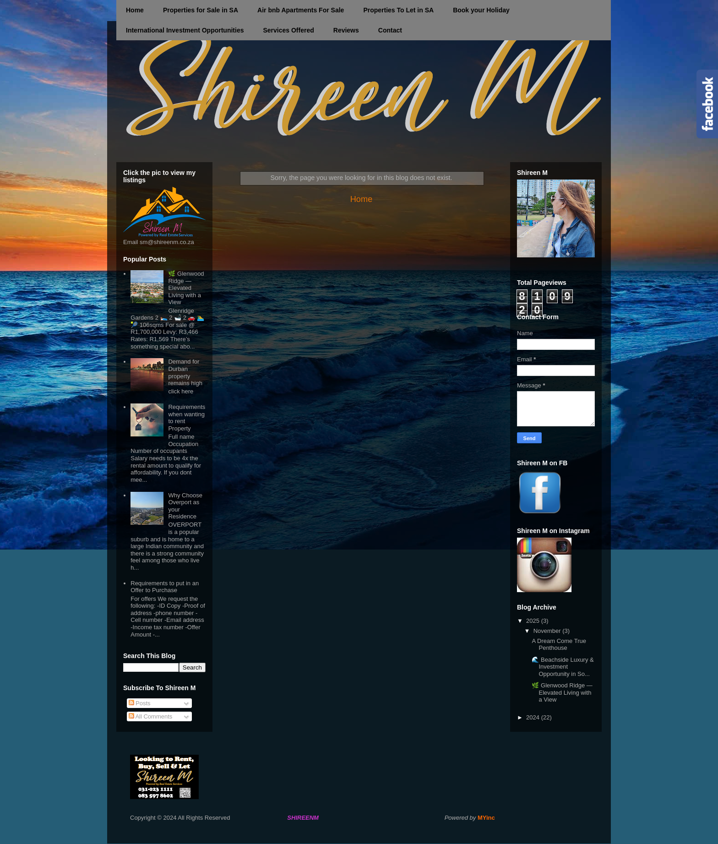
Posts (140, 703)
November (548, 630)
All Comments (151, 716)
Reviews (346, 30)
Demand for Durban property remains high (185, 372)
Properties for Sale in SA (200, 10)
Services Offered (288, 30)
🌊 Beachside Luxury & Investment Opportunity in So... (562, 666)
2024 (533, 717)
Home (135, 10)
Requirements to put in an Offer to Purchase (165, 587)
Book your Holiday (481, 10)
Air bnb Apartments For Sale (300, 10)
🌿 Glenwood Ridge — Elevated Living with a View (186, 287)
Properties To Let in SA (398, 10)
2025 (533, 620)
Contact (390, 30)
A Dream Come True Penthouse (559, 644)
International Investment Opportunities (185, 30)
